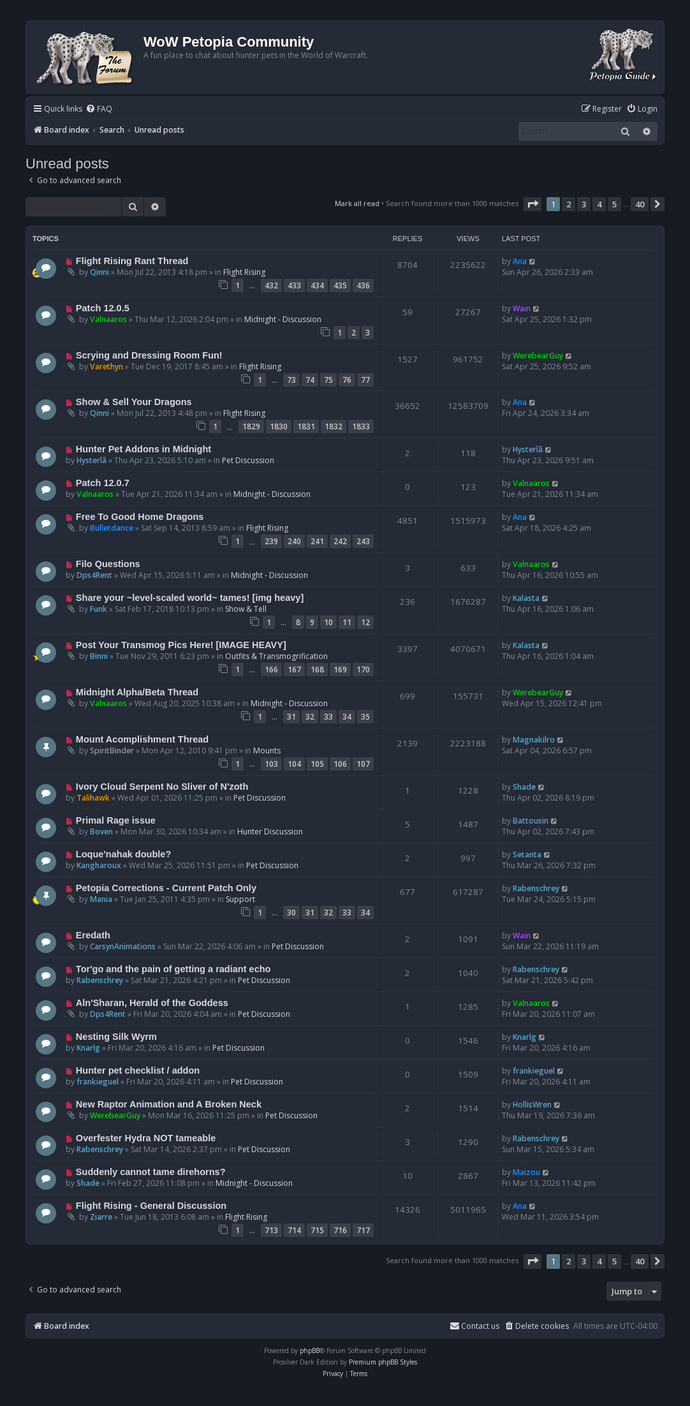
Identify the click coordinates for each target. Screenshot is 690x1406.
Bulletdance (111, 527)
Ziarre (101, 1216)
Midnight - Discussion (282, 319)
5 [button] (614, 204)
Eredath (93, 935)
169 (340, 669)
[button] (532, 204)
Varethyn (106, 366)
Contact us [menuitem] (474, 1326)
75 (328, 379)
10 (328, 622)
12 (365, 622)
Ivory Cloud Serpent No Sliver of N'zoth (162, 786)
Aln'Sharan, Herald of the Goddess (152, 1003)
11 (346, 622)
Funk (98, 608)
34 (346, 716)
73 (291, 379)
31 (291, 716)
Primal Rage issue (116, 820)
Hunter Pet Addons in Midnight (143, 449)
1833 (361, 426)
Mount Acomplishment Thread (142, 739)
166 (271, 669)
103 (271, 764)
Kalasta (526, 598)
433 (294, 285)
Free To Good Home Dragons (140, 517)
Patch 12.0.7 (102, 483)
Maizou (526, 1172)
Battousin (530, 820)
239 (271, 541)
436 (363, 285)
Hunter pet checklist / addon (138, 1070)
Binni (99, 656)
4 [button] (599, 204)
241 (317, 541)
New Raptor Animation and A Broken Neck (168, 1104)
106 (340, 764)
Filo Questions (108, 564)
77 (365, 379)
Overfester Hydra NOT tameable (146, 1138)
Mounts (267, 750)
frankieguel (98, 1081)
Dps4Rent (94, 575)
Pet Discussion (248, 460)
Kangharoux (99, 865)
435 (340, 285)
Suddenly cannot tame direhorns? (151, 1172)
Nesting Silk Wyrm (116, 1037)
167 (294, 669)
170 (363, 669)
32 (309, 716)
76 (346, 379)
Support (240, 899)
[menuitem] (98, 109)
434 (317, 285)
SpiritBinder (112, 750)
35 (365, 716)
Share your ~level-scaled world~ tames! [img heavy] (190, 598)
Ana (520, 261)
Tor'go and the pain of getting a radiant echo (173, 969)
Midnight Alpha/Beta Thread (137, 692)
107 (363, 764)
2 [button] (568, 204)
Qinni (99, 272)
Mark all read (357, 203)
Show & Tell (246, 608)
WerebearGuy (538, 355)
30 (291, 912)
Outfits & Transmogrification (276, 656)
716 (340, 1230)
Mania (101, 899)
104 (294, 764)
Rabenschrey (536, 888)
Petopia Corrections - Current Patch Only (166, 888)
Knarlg (88, 1047)
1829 (251, 426)
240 (294, 541)
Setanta (527, 854)
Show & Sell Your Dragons (134, 402)
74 (309, 379)
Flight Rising (244, 272)
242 (340, 541)
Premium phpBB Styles (383, 1362)
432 (271, 285)
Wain (522, 308)
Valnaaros (108, 319)
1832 (333, 426)
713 (271, 1230)
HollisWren (532, 1104)
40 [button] (639, 204)
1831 (306, 426)
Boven (101, 831)
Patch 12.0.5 (102, 308)
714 (294, 1230)
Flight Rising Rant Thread (132, 261)
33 (328, 716)
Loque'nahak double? (123, 854)
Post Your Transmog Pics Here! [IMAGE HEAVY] (181, 645)
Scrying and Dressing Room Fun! (149, 355)
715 (317, 1230)
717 (363, 1230)
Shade (524, 786)
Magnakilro (534, 739)
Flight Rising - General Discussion (151, 1206)
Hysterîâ (91, 460)
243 (363, 541)
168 (317, 669)
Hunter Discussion (270, 831)
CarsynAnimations (123, 946)
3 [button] (584, 204)
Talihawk (93, 797)
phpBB (309, 1350)
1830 (279, 426)
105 (317, 764)
